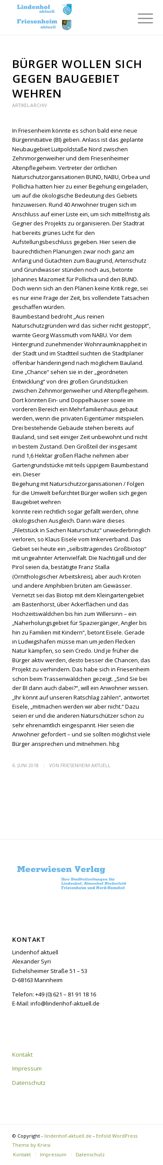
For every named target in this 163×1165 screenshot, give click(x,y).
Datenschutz (29, 1083)
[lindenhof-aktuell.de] (67, 17)
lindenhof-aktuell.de (68, 1135)
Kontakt (22, 1054)
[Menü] (138, 18)
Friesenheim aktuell (85, 765)
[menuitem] (138, 18)
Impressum (27, 1068)
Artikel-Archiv (29, 105)
